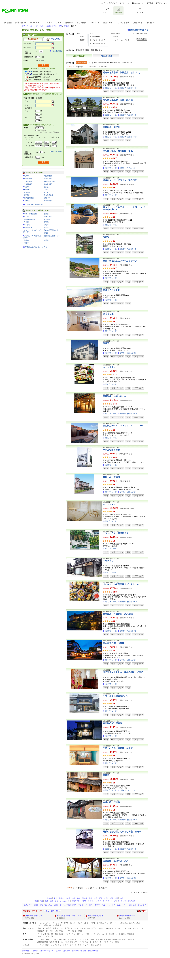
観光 (90, 905)
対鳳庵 (26, 222)
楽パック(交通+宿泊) (68, 905)
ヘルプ (102, 3)
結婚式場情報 (42, 942)
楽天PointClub (134, 923)
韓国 (36, 901)
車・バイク (77, 923)
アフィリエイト (84, 945)
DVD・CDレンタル (112, 928)
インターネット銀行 (73, 934)
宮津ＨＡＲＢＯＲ (111, 290)
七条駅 (46, 187)
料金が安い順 (103, 63)
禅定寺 (46, 228)
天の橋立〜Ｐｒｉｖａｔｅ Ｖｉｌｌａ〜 (123, 426)
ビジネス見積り (43, 945)
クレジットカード (100, 934)
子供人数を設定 (56, 51)
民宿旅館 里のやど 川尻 (115, 861)
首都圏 (68, 898)
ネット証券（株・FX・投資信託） (50, 934)
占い (47, 931)
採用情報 (34, 951)
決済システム (96, 945)
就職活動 (99, 939)
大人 (37, 51)
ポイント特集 (42, 925)
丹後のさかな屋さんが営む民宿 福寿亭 (122, 831)
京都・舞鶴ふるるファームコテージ (120, 261)
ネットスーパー (111, 923)
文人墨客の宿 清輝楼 (113, 643)
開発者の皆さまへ (47, 951)
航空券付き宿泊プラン (128, 88)
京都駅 (26, 187)
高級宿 (82, 40)
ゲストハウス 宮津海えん (115, 533)
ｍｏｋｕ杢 (108, 314)
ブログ (53, 939)
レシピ (92, 939)
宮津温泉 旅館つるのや (114, 396)
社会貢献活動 (93, 951)
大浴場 (115, 37)
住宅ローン (113, 934)
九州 (116, 898)
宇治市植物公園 (29, 219)
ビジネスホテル (46, 905)
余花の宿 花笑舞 (111, 802)
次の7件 (104, 67)
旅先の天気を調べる (127, 916)
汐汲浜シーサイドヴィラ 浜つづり (120, 180)
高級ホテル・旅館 (31, 905)
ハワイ (98, 901)
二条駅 (46, 190)
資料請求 (66, 951)
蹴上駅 (46, 192)
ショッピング (42, 923)
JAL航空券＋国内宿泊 (41, 77)
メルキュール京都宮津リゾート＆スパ (121, 584)
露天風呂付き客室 (98, 43)
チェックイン (28, 44)
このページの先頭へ (140, 893)
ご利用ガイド (112, 3)
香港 (46, 901)
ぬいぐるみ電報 (67, 942)
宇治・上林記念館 (30, 214)
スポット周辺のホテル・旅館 (50, 26)
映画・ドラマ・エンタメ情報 (70, 931)
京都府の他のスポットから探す (37, 247)
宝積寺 (46, 233)
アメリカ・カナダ (109, 901)
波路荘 (106, 343)
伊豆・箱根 (76, 898)
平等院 (46, 222)
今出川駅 (47, 198)
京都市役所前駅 (49, 181)
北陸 (90, 898)
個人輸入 (100, 923)
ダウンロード (138, 928)
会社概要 (25, 951)
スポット (100, 50)
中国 (106, 898)
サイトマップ (124, 3)
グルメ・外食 (83, 939)
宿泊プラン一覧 (111, 88)
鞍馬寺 (46, 240)
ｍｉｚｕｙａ (109, 504)
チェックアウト (29, 47)
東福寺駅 (27, 192)
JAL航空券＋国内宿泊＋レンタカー (46, 80)
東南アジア (76, 901)
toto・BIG (54, 931)
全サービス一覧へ (53, 911)
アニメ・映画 (126, 928)
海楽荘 (106, 237)
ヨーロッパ (122, 901)
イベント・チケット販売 (80, 928)
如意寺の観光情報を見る (138, 30)
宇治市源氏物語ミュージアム (52, 237)
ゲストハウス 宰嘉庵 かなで (118, 748)
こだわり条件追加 (141, 34)
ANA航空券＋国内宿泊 (42, 72)
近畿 (100, 898)
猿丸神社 (47, 219)
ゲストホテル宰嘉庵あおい (115, 696)
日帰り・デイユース (127, 168)
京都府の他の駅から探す (34, 205)
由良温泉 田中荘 (111, 127)
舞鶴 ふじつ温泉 (111, 477)
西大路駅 (27, 201)
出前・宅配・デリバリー (66, 939)
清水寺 (26, 243)
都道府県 (80, 50)
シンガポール (65, 901)
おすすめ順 (92, 63)
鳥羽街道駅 (48, 201)
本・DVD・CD (66, 923)
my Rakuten (123, 923)
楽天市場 (150, 3)
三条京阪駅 (28, 181)
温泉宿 (82, 37)
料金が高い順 (115, 63)
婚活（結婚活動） (129, 939)
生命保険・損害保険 (126, 934)
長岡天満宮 (28, 228)
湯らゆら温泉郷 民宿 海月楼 (118, 100)
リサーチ (72, 945)
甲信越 (84, 898)
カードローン (87, 934)
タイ (56, 901)
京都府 (66, 26)
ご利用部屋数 (28, 57)
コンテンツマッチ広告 (59, 945)
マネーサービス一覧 (45, 936)
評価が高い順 (127, 63)
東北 (55, 898)
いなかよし (108, 560)
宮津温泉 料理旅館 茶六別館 (118, 614)
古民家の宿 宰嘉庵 (112, 723)
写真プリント (54, 942)
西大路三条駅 (48, 195)
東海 (95, 898)
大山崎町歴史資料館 (51, 230)
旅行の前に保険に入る (34, 916)
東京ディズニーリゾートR (105, 905)
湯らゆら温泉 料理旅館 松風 (118, 151)
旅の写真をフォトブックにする (69, 916)
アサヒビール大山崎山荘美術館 (32, 237)
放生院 (46, 214)
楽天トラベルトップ (29, 26)
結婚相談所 (116, 939)
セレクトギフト (89, 923)
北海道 (49, 898)
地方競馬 (40, 931)
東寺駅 (26, 195)
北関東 (61, 898)
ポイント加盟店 (55, 925)
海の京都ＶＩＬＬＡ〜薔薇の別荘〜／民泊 (123, 672)
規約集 (58, 951)
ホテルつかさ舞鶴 (111, 450)
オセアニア (131, 901)
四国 (111, 898)
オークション (54, 923)
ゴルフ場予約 (65, 928)
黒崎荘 (106, 775)
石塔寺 (46, 225)
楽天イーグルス (98, 928)
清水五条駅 (48, 184)
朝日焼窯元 (48, 217)
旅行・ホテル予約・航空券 (47, 928)
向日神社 (27, 225)
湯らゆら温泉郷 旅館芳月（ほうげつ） (122, 72)
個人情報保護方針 (79, 951)
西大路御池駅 (29, 198)
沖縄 (121, 898)
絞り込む (142, 39)
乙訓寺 (26, 240)
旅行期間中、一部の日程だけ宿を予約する (48, 131)
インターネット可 (98, 40)
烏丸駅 (26, 176)
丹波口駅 (27, 190)
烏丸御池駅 (48, 176)
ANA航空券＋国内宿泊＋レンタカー (47, 74)
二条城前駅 (28, 184)
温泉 (56, 905)
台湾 (51, 901)
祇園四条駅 (28, 179)
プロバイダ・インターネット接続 (106, 942)
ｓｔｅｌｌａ (109, 367)
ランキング (82, 905)
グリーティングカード (83, 942)
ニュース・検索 (43, 939)
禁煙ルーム (96, 37)
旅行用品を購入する (95, 916)
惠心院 (26, 217)
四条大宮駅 (48, 179)
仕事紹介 (107, 939)
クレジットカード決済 (121, 40)
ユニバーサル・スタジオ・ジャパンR (131, 905)
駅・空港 (90, 50)
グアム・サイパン (88, 901)
